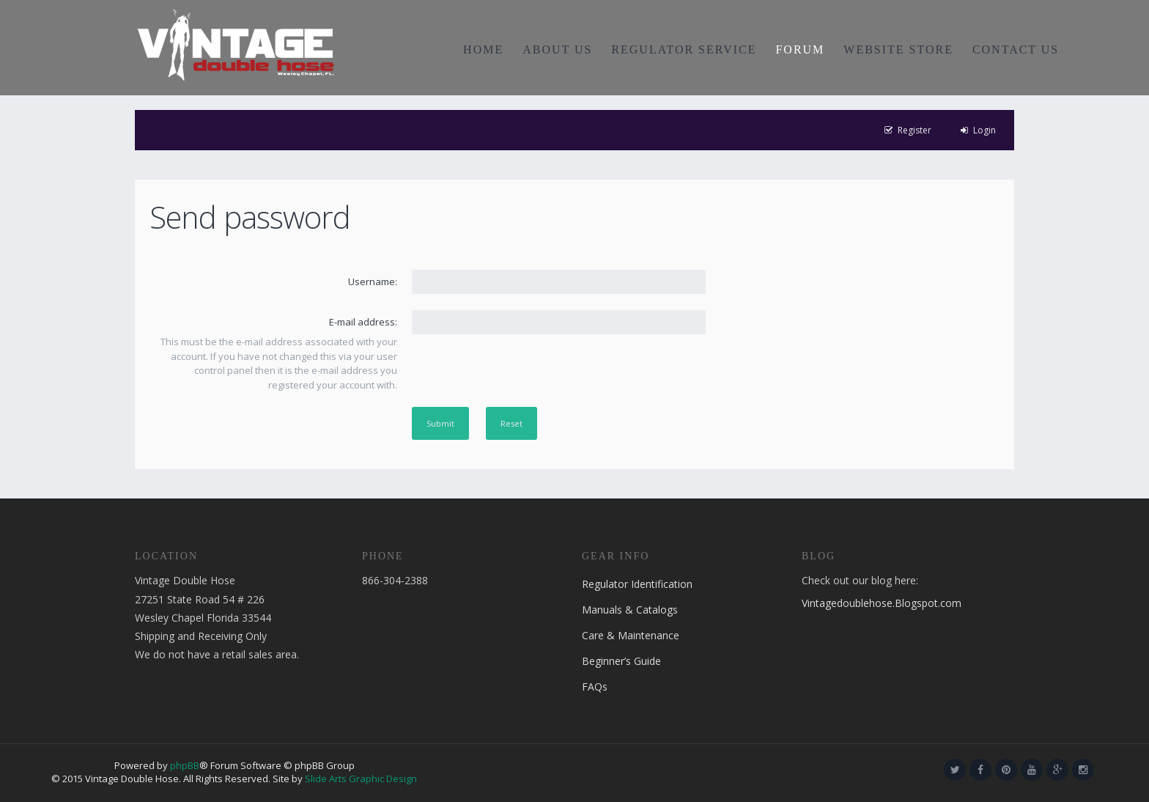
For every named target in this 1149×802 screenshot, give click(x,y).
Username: (372, 281)
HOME (483, 49)
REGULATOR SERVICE (683, 49)
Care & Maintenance (630, 635)
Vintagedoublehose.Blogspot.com (881, 603)
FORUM (799, 49)
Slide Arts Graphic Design (361, 778)
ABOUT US (557, 49)
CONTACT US (1015, 49)
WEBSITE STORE (898, 49)
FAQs (594, 687)
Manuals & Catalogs (630, 610)
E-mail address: (363, 321)
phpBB (184, 765)
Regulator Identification (637, 584)
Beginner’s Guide (621, 661)
